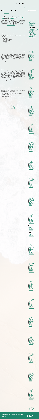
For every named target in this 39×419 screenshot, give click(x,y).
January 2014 (31, 339)
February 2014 (31, 152)
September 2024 (31, 57)
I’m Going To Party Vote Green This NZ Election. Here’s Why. (32, 43)
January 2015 (31, 142)
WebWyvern (9, 414)
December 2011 (31, 176)
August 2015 (31, 322)
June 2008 (30, 216)
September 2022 (31, 69)
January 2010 (31, 198)
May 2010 (30, 194)
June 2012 (30, 357)
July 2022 (30, 70)
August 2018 (31, 103)
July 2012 (30, 170)
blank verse (5, 88)
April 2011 (30, 184)
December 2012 (31, 165)
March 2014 (30, 151)
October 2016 (31, 122)
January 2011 (31, 187)
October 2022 (31, 68)
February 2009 (31, 395)
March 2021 (30, 268)
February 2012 (31, 174)
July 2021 (30, 266)
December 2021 (31, 76)
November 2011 (31, 177)
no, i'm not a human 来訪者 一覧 (33, 29)
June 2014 (30, 149)
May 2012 (30, 358)
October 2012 (31, 167)
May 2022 (30, 72)
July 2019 (30, 95)
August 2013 (31, 157)
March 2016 (30, 129)
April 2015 (30, 139)
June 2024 (30, 59)
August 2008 (31, 214)
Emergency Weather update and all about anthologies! (33, 35)
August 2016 (31, 124)
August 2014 (31, 147)
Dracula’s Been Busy (32, 22)
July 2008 (30, 215)
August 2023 (31, 250)
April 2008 (30, 218)
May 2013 (30, 160)
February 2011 (31, 186)
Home (3, 7)
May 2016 (30, 127)
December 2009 (31, 199)
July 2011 (30, 181)
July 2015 (30, 323)
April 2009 (30, 393)
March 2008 (30, 219)
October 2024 (31, 56)
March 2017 (30, 305)
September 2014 (31, 146)
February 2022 (31, 74)
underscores (18, 414)
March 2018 (30, 107)
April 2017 (30, 304)
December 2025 (31, 49)
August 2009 (31, 203)
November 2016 (31, 121)
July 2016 (30, 125)
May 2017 (30, 303)
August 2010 (31, 378)
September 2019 (31, 93)
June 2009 (30, 205)
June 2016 (30, 126)
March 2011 (30, 185)
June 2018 (30, 105)
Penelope (30, 37)
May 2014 (30, 150)
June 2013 (30, 159)
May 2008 (30, 217)
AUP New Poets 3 (10, 17)
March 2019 (30, 284)
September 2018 (31, 102)
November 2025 (31, 50)
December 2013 (31, 340)
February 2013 (31, 163)
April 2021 (30, 267)
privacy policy (4, 416)
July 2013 (30, 158)
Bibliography (22, 7)
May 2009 (30, 206)
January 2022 (31, 75)
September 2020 (31, 85)
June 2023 (30, 251)
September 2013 (31, 156)
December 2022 (31, 67)
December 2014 (31, 143)
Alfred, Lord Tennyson (18, 87)
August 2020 (31, 86)
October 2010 (31, 376)
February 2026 (31, 48)
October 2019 (31, 92)
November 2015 (31, 133)
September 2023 (31, 249)
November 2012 (31, 166)
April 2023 (30, 252)
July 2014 (30, 148)
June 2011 (30, 182)
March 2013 (30, 162)
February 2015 (31, 141)
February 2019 (31, 285)
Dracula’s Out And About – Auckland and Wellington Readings (32, 20)
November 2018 (31, 287)
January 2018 (31, 109)
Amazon (15, 98)
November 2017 (31, 111)
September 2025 (31, 52)
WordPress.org (31, 230)
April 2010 (30, 195)
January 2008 (31, 221)
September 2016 (31, 123)
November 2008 (31, 211)
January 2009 (31, 396)
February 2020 (31, 90)
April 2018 (30, 106)
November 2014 (31, 144)
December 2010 (31, 188)
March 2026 (30, 234)
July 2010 (30, 379)
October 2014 (31, 145)
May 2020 (30, 88)
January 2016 (31, 131)
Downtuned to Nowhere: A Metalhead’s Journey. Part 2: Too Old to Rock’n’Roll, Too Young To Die (7, 112)
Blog (17, 7)
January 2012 (31, 175)
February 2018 (31, 108)
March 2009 (30, 394)
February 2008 (31, 220)
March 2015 (30, 140)
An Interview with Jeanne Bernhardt (21, 111)
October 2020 (31, 84)
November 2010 (31, 375)
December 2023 (31, 61)
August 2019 (31, 94)
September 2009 (31, 202)
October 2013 (31, 342)
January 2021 (31, 270)
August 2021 (31, 79)
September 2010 (31, 377)
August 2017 (31, 114)
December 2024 (31, 55)
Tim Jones (19, 3)
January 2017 (31, 120)
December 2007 (31, 222)
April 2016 (30, 128)
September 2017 (31, 113)
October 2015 (31, 320)
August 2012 (31, 169)
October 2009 (31, 201)
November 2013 (31, 341)
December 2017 (31, 110)
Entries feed (30, 228)
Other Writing (12, 7)
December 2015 (31, 132)
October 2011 (31, 178)
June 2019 (30, 96)
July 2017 (30, 115)
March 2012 (30, 360)
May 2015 (30, 138)
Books (7, 7)
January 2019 (31, 286)
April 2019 (30, 97)
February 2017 (31, 306)
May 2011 (30, 183)
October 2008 (31, 212)
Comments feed (31, 229)
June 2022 (30, 71)
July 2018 (30, 104)
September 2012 (31, 168)
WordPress (14, 414)
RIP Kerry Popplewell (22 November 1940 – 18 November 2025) (32, 24)
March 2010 (30, 196)
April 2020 (30, 89)
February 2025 (31, 54)
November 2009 (31, 200)
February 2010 (31, 197)
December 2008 (31, 397)
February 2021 (31, 269)
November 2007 (31, 223)
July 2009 (30, 204)
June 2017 (30, 302)
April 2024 (30, 60)
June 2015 (30, 324)
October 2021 (31, 78)
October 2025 (31, 51)
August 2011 (31, 180)
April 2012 (30, 359)
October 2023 (31, 248)
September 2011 (31, 179)
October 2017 (31, 112)
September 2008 (31, 213)
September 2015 (31, 321)
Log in (30, 227)
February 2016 (31, 130)
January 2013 (31, 164)
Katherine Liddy (12, 18)
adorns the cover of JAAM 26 (11, 25)
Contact (27, 7)
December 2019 (31, 91)
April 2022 (30, 73)
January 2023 (31, 66)
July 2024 (30, 58)
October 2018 (31, 288)
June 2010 (30, 193)
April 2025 (30, 53)
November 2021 (31, 77)
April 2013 (30, 161)
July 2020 (30, 87)
